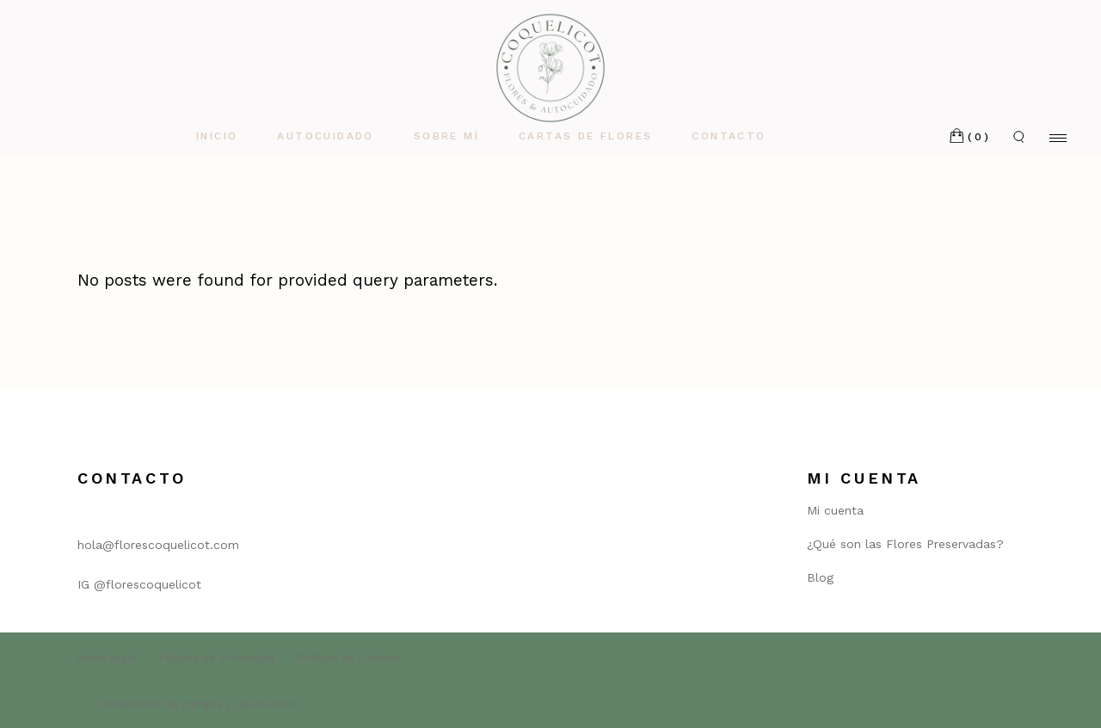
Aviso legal (106, 657)
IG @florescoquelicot (139, 584)
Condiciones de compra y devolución (195, 704)
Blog (820, 577)
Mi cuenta (835, 510)
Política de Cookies (349, 657)
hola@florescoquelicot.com (158, 545)
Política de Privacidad (216, 657)
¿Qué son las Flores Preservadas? (905, 544)
